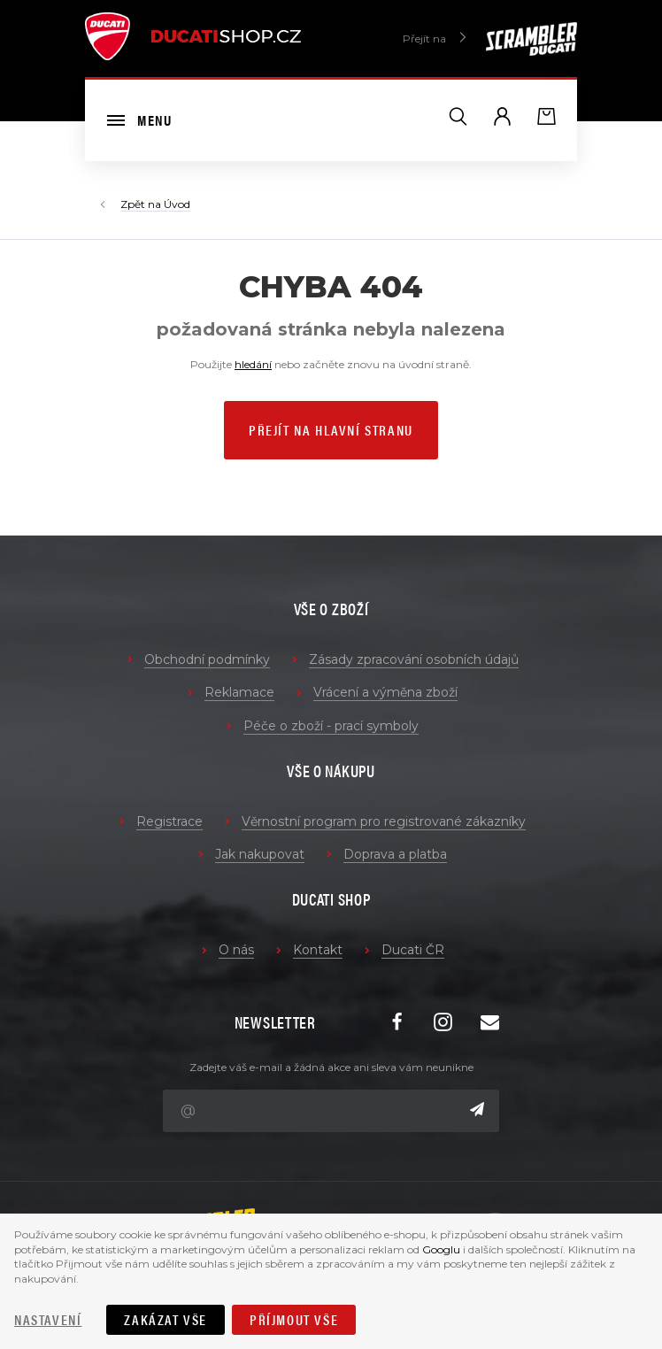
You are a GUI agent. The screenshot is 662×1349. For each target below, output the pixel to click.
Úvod (177, 204)
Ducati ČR (412, 950)
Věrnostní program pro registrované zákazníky (384, 821)
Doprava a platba (395, 854)
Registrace (169, 821)
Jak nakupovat (259, 854)
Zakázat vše (165, 1319)
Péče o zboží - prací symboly (331, 726)
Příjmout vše (294, 1319)
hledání (253, 364)
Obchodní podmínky (207, 659)
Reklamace (239, 692)
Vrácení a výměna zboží (385, 692)
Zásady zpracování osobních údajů (414, 659)
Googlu (441, 1249)
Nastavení (47, 1319)
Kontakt (318, 950)
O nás (236, 950)
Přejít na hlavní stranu (331, 430)
